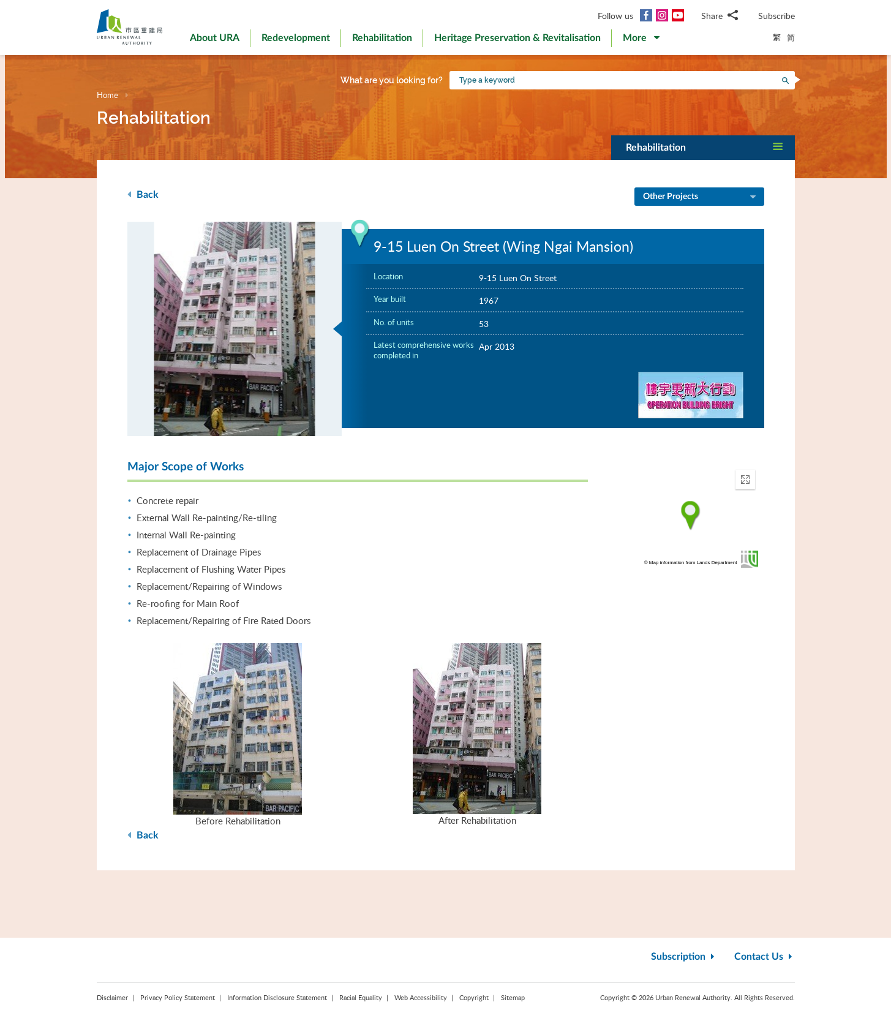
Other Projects (700, 197)
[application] (690, 516)
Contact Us (764, 957)
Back (143, 194)
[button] (641, 40)
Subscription (684, 957)
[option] (234, 329)
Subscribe (776, 15)
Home (107, 94)
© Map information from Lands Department (690, 562)
